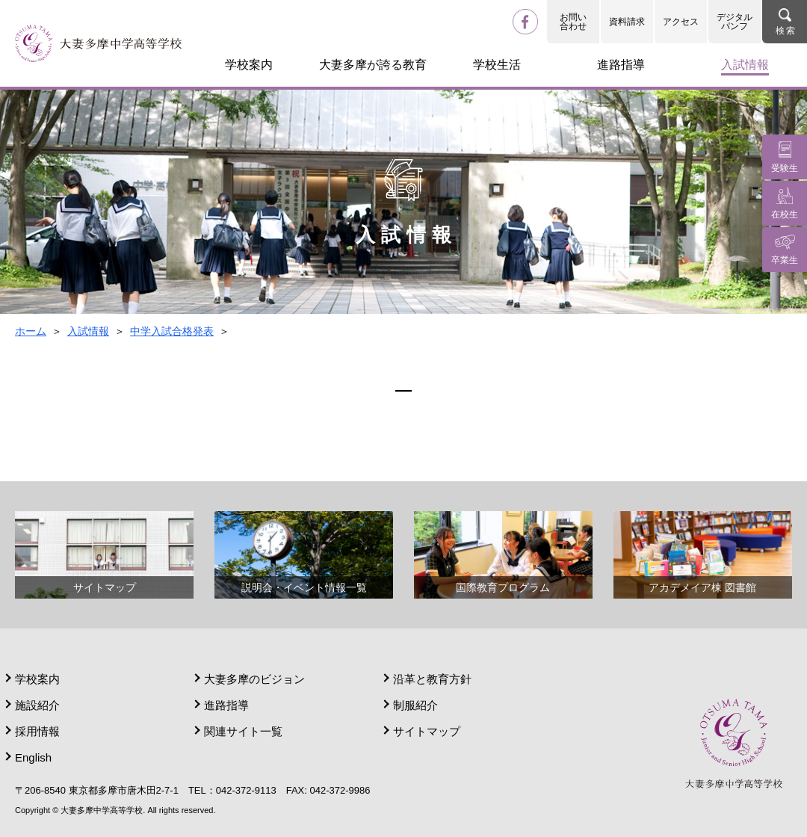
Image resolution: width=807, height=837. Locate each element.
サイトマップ (426, 731)
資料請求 (627, 21)
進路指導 (226, 705)
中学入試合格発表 (172, 331)
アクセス (681, 21)
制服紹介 (415, 705)
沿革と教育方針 (432, 679)
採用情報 (37, 731)
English (33, 757)
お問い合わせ (573, 21)
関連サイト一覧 (243, 731)
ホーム (30, 331)
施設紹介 (37, 705)
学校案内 (37, 679)
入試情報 (88, 331)
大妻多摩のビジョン (254, 679)
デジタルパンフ (734, 21)
